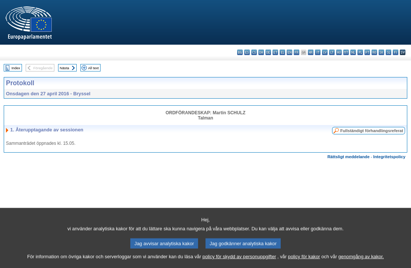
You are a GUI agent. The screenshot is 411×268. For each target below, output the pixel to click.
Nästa (64, 68)
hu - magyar (339, 52)
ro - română (374, 52)
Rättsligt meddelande (348, 156)
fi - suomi (395, 52)
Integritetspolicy (389, 156)
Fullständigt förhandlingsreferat (371, 130)
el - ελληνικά (282, 52)
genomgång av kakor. (361, 263)
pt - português (367, 52)
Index (16, 68)
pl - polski (360, 52)
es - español (247, 52)
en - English (289, 52)
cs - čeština (254, 52)
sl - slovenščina (388, 52)
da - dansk (261, 52)
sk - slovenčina (381, 52)
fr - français (296, 52)
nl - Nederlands (353, 52)
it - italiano (318, 52)
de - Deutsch (268, 52)
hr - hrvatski (310, 52)
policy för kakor (304, 263)
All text (93, 68)
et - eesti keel (275, 52)
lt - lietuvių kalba (332, 52)
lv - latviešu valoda (325, 52)
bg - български (240, 52)
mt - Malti (346, 52)
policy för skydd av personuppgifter (239, 263)
